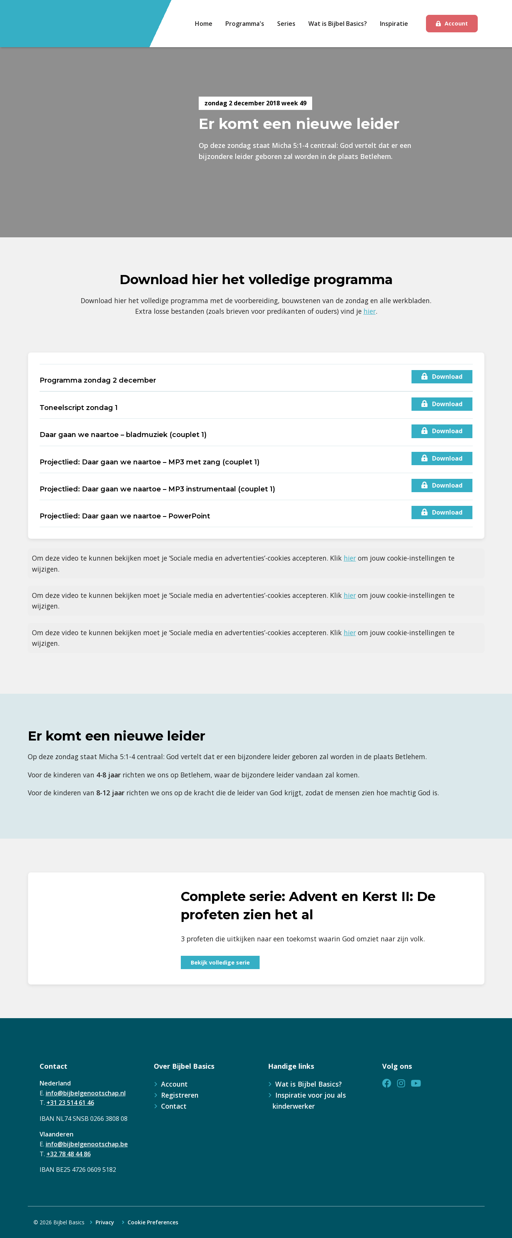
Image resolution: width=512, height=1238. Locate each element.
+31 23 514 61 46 (70, 1102)
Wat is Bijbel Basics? (308, 1084)
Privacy (105, 1222)
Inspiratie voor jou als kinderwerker (309, 1100)
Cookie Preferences (153, 1222)
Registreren (179, 1095)
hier (370, 311)
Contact (174, 1106)
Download (442, 376)
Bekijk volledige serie (220, 962)
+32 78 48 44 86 (68, 1154)
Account (456, 23)
